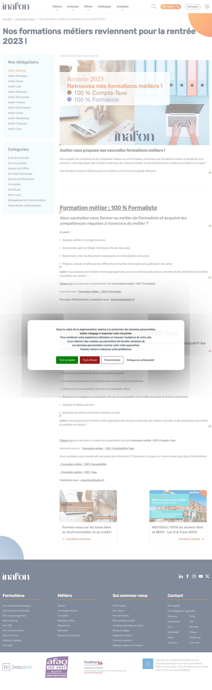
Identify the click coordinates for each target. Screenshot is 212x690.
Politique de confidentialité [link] (140, 360)
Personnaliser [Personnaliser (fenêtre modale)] (112, 359)
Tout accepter (67, 359)
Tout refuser (90, 359)
